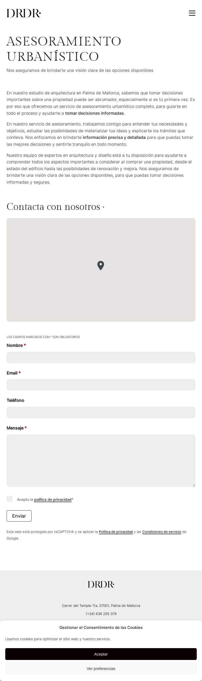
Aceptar (101, 654)
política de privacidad (53, 499)
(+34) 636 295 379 (101, 614)
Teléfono (15, 400)
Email (14, 373)
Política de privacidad (116, 532)
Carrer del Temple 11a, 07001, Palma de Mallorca (101, 605)
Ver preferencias (101, 668)
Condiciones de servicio (161, 532)
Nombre (16, 345)
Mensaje (17, 428)
